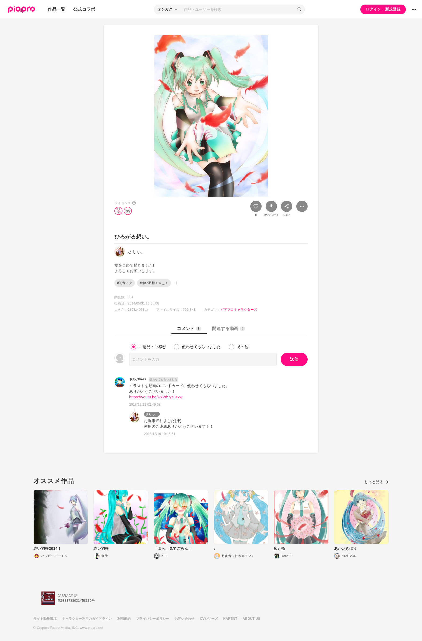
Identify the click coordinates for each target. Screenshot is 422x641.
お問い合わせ (185, 619)
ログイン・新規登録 (383, 9)
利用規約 (124, 619)
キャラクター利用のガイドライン (87, 619)
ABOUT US (251, 619)
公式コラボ (84, 9)
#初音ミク (124, 283)
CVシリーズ (209, 619)
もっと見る (376, 482)
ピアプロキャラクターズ (238, 309)
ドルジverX (137, 379)
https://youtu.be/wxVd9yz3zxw (155, 397)
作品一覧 (56, 9)
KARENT (230, 619)
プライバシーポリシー (152, 619)
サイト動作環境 (45, 619)
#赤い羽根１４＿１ (154, 283)
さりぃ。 (152, 414)
